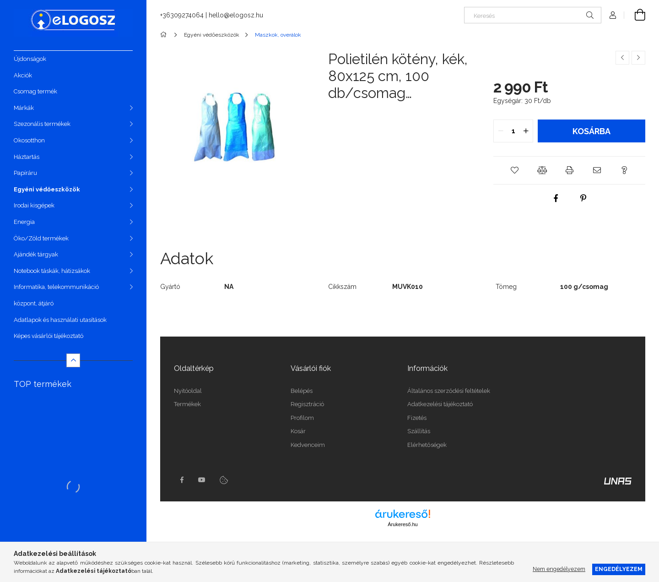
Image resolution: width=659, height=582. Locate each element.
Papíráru (25, 172)
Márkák (24, 107)
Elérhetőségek (427, 444)
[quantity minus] (501, 131)
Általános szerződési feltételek (448, 390)
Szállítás (418, 431)
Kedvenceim (308, 444)
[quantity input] (513, 131)
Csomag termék (35, 91)
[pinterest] (583, 198)
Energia (24, 221)
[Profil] (612, 15)
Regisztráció (307, 404)
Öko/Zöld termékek (41, 238)
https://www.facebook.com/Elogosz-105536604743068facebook (181, 480)
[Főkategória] (165, 35)
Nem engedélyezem (559, 569)
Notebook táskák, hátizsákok (52, 270)
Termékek (187, 404)
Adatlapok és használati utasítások (60, 319)
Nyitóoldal (188, 390)
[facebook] (555, 198)
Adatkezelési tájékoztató (440, 404)
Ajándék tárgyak (36, 254)
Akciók (23, 75)
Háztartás (26, 156)
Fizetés (417, 417)
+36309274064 (182, 15)
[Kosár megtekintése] (634, 15)
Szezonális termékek (42, 123)
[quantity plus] (526, 131)
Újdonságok (30, 58)
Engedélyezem (619, 569)
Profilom (302, 417)
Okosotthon (29, 140)
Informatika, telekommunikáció (56, 286)
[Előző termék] (622, 58)
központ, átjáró (34, 303)
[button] (514, 170)
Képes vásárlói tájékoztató (48, 335)
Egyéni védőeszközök (47, 189)
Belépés (302, 390)
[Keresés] (532, 15)
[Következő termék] (638, 58)
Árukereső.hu (402, 524)
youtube (202, 480)
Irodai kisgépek (34, 205)
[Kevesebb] (73, 360)
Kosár (298, 431)
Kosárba (591, 131)
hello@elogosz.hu (236, 15)
